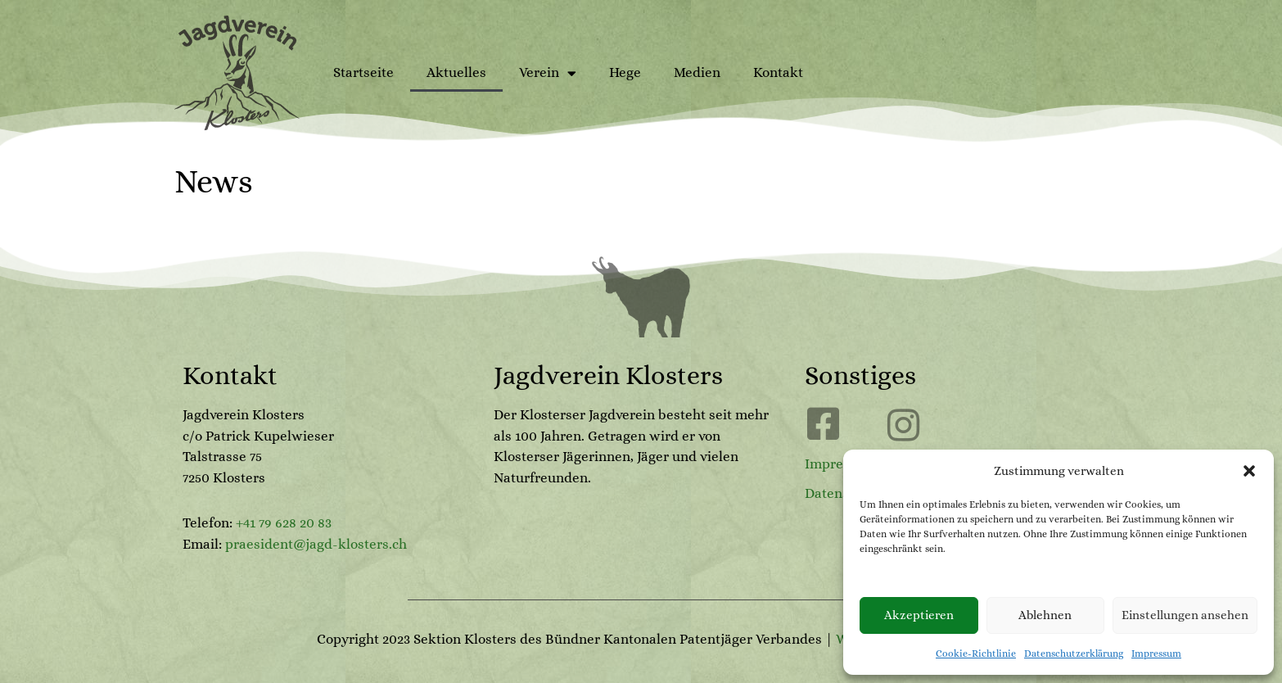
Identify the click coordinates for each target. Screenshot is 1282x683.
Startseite (363, 72)
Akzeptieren (919, 615)
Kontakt (778, 72)
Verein (547, 73)
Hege (625, 72)
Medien (697, 72)
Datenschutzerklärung (1073, 653)
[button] (1249, 471)
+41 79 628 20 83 (284, 523)
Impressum (1156, 653)
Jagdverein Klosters (608, 375)
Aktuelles (456, 72)
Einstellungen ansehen (1185, 615)
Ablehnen (1045, 615)
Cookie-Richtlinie (976, 653)
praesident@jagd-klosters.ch (316, 544)
